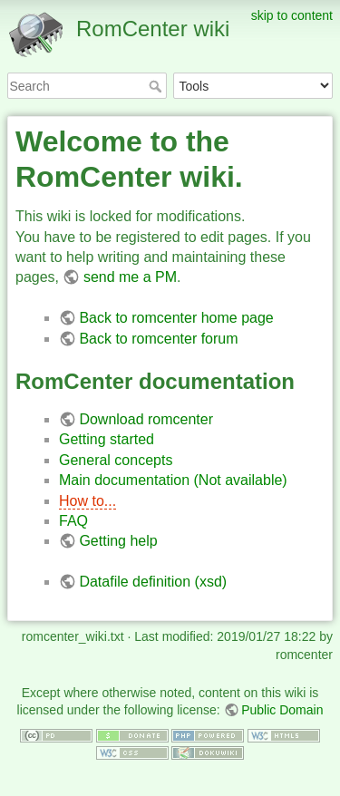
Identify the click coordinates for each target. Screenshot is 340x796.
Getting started (106, 439)
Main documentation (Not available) (173, 480)
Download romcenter (146, 419)
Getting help (118, 540)
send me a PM (130, 277)
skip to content (292, 15)
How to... (87, 501)
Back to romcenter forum (158, 338)
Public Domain (282, 710)
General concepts (115, 460)
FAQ (73, 521)
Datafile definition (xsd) (153, 581)
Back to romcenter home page (176, 317)
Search (157, 86)
